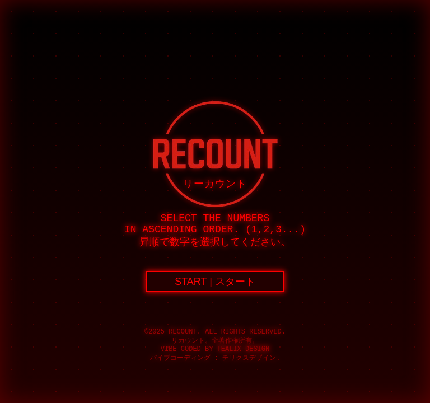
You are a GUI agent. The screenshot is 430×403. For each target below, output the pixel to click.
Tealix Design (243, 349)
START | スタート (215, 281)
